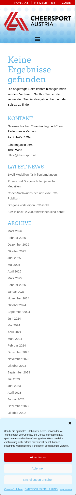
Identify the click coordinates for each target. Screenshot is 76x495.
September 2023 (19, 372)
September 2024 (19, 311)
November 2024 (18, 298)
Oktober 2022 (17, 412)
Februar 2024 (17, 345)
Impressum (66, 489)
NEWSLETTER (44, 2)
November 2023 (18, 359)
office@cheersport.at (22, 155)
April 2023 (14, 392)
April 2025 (14, 271)
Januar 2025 (16, 291)
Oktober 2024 (17, 305)
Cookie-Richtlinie (13, 489)
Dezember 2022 (18, 406)
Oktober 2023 (17, 365)
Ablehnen (38, 468)
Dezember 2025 (18, 244)
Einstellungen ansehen (38, 479)
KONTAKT (21, 2)
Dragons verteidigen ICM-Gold (28, 205)
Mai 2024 (14, 325)
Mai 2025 (14, 264)
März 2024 (15, 338)
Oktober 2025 (17, 251)
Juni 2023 (14, 386)
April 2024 (14, 332)
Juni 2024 (14, 318)
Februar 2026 (17, 237)
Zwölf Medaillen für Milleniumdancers (33, 174)
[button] (70, 423)
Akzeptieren (38, 457)
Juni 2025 (14, 258)
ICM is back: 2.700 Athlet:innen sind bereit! (36, 212)
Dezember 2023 (18, 352)
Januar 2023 (16, 399)
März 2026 (15, 231)
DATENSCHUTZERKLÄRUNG (41, 489)
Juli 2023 (14, 379)
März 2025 (15, 278)
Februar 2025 (17, 285)
